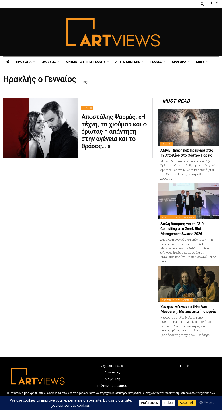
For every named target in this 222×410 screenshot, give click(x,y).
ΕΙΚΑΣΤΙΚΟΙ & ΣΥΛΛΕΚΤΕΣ (176, 300)
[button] (202, 4)
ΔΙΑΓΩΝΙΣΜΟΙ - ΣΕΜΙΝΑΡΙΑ (178, 217)
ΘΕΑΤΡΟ (87, 115)
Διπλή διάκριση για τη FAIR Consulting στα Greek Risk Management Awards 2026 (182, 229)
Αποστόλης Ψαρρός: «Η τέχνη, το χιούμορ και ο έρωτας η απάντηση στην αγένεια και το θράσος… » (115, 130)
